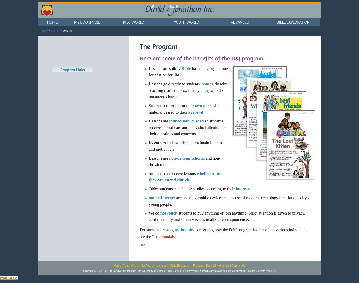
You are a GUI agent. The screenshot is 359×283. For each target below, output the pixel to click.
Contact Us (238, 265)
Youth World (130, 265)
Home (44, 30)
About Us (223, 265)
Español (211, 265)
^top (142, 245)
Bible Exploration (180, 265)
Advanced (162, 265)
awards (179, 143)
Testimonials (164, 236)
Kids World (147, 265)
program (55, 30)
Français (198, 265)
